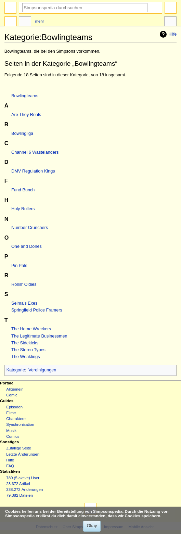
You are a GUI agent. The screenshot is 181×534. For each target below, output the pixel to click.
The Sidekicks (24, 343)
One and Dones (26, 246)
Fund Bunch (23, 190)
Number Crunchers (29, 227)
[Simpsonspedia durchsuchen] (84, 7)
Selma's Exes (24, 303)
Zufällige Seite (18, 448)
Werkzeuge (170, 22)
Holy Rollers (23, 208)
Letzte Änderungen (22, 454)
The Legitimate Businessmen (39, 336)
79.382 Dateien (19, 495)
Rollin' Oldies (24, 284)
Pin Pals (19, 265)
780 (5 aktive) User (22, 478)
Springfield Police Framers (36, 310)
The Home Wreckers (31, 329)
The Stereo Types (28, 349)
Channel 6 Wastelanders (35, 152)
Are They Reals (26, 114)
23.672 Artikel (18, 484)
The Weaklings (25, 356)
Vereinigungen (42, 370)
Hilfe (167, 34)
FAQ (10, 466)
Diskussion (25, 22)
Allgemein (14, 389)
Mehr (39, 21)
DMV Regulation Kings (33, 171)
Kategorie (16, 370)
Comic (11, 395)
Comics (12, 436)
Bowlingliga (22, 133)
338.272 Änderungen (24, 489)
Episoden (14, 407)
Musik (11, 431)
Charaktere (16, 419)
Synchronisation (20, 424)
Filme (11, 413)
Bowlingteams (24, 95)
